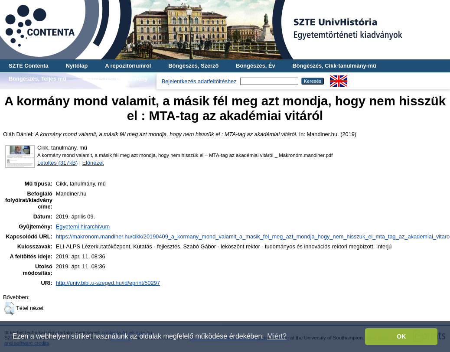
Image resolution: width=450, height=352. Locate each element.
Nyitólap (77, 65)
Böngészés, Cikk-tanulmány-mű (334, 65)
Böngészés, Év (255, 65)
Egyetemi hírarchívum (83, 226)
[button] (9, 308)
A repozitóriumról (128, 65)
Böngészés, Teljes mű (37, 78)
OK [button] (401, 336)
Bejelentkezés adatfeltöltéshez (199, 81)
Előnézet (93, 163)
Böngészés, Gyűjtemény (116, 78)
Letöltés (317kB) (57, 163)
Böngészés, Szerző (193, 65)
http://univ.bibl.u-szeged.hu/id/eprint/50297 (108, 283)
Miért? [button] (276, 336)
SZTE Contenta (29, 65)
